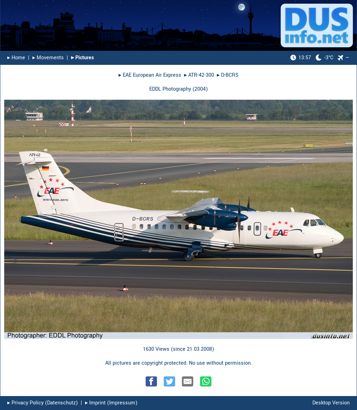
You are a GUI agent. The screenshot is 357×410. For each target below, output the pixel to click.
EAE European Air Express (152, 75)
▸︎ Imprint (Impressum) (111, 403)
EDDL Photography (170, 89)
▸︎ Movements (48, 57)
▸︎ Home (16, 57)
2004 (200, 89)
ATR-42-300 (201, 75)
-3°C (311, 57)
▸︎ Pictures (82, 57)
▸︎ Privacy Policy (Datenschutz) (42, 403)
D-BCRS (229, 75)
